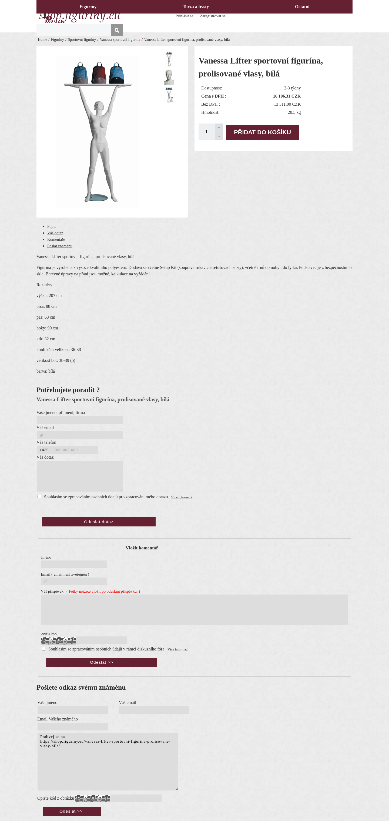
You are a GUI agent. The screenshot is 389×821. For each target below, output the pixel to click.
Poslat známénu (59, 246)
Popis (51, 226)
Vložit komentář (142, 547)
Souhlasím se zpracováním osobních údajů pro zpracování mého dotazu (106, 497)
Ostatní (302, 6)
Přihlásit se (184, 16)
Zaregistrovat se (213, 16)
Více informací (181, 497)
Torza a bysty (196, 6)
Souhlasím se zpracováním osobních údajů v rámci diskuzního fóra (106, 649)
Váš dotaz (55, 233)
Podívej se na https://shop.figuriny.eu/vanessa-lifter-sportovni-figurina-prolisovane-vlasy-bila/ (108, 761)
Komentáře (56, 239)
